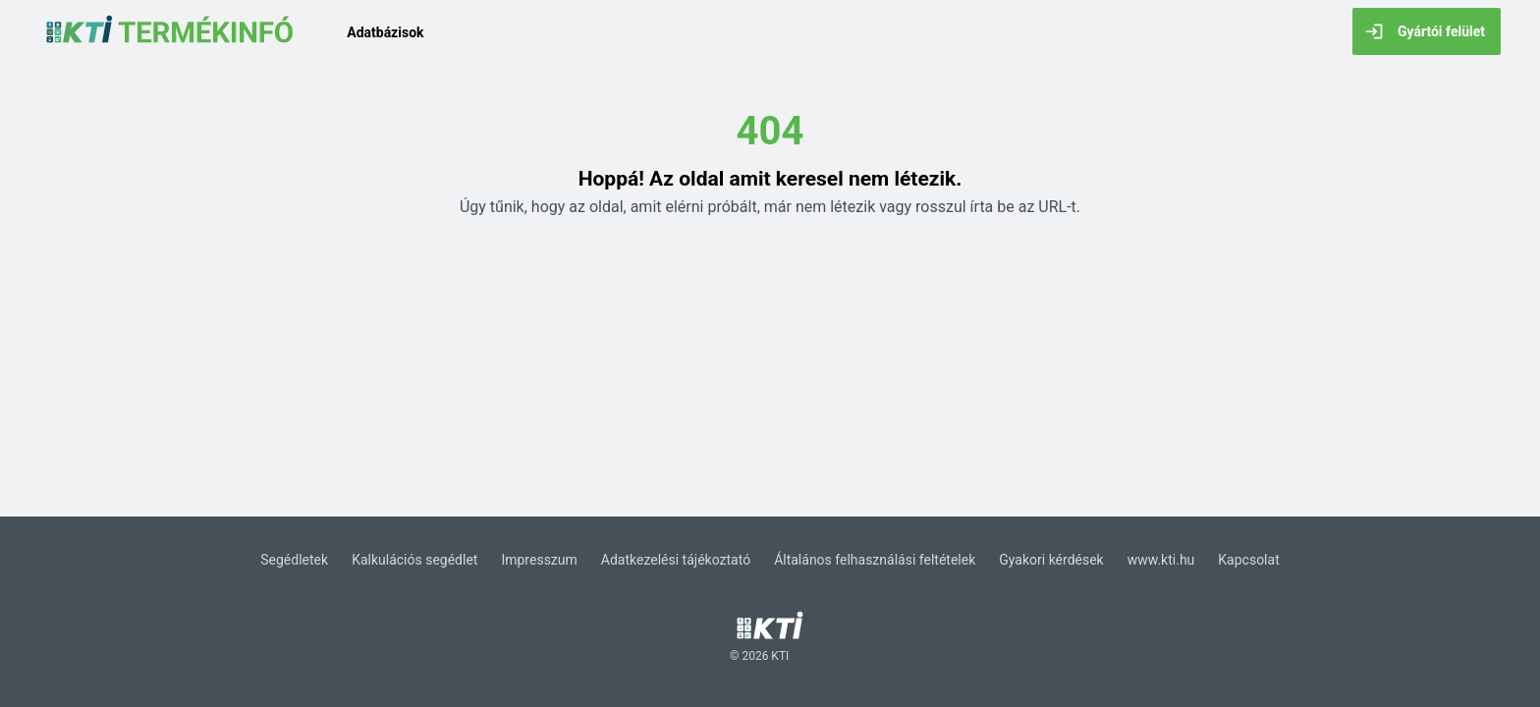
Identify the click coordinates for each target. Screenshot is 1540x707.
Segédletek (294, 560)
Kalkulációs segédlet (414, 560)
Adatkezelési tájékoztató (675, 560)
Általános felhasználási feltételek (874, 560)
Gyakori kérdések (1051, 560)
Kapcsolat (1248, 560)
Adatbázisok (385, 32)
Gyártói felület (1424, 31)
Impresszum (539, 560)
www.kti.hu (1161, 560)
